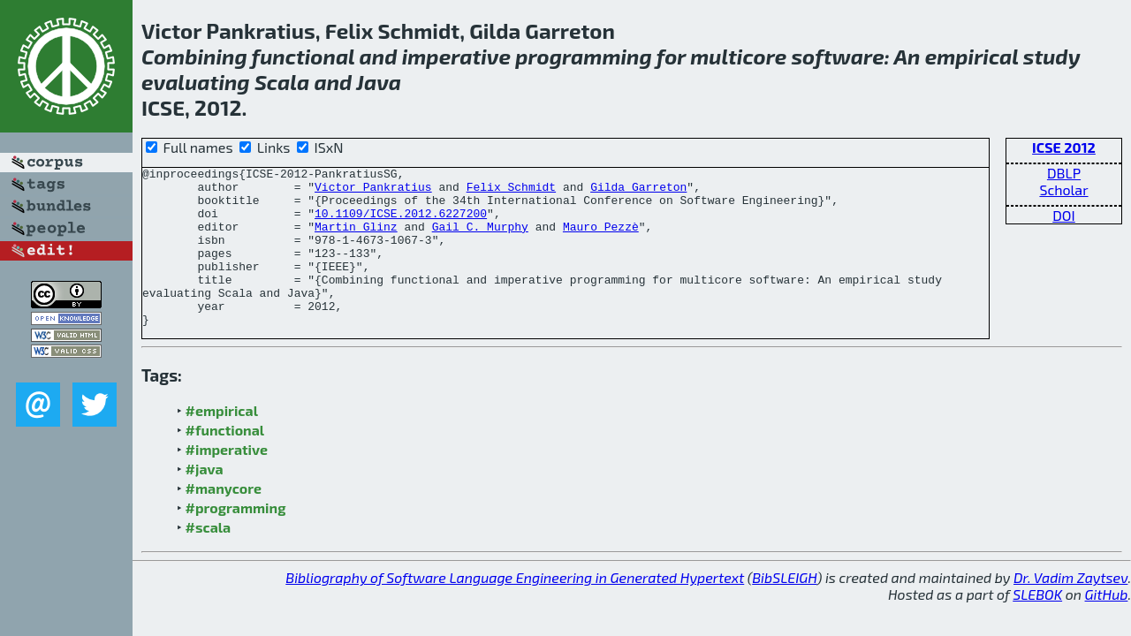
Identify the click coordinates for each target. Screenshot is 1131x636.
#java (205, 500)
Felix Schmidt (511, 192)
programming (583, 56)
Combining (194, 56)
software (837, 56)
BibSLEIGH (784, 609)
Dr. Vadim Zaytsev (1070, 609)
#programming (236, 539)
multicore (738, 56)
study (1052, 56)
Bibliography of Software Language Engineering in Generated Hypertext (514, 609)
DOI (1063, 215)
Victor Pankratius (373, 192)
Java (378, 82)
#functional (225, 461)
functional (303, 56)
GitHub (1106, 625)
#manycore (224, 519)
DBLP (1064, 172)
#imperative (227, 481)
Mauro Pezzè (601, 239)
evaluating (195, 82)
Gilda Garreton (638, 192)
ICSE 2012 (1064, 147)
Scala (281, 82)
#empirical (222, 442)
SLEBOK (1037, 625)
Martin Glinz (356, 239)
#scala (209, 558)
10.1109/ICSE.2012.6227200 (401, 223)
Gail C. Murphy (480, 239)
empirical (972, 56)
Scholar (1063, 189)
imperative (456, 56)
